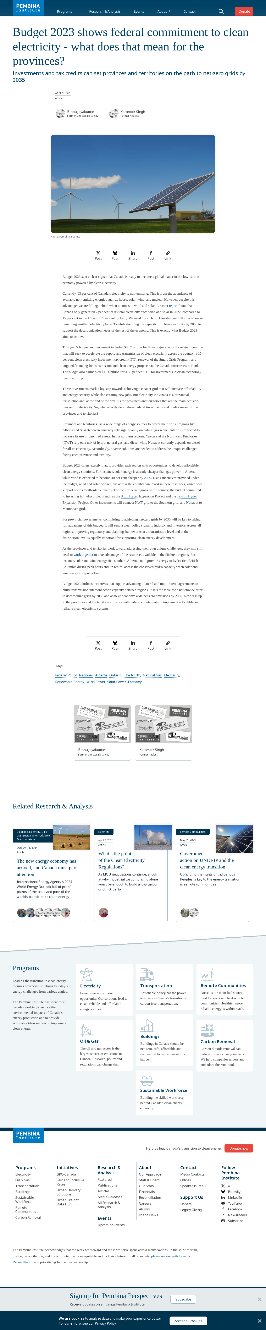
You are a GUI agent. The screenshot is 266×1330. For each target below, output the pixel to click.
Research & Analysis (105, 11)
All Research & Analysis (109, 1204)
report (173, 306)
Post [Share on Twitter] (98, 256)
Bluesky (230, 1192)
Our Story (146, 1186)
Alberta (101, 675)
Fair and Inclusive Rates (70, 1182)
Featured (105, 1179)
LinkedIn (231, 1197)
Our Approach (150, 1174)
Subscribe (232, 1221)
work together (83, 555)
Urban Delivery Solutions (69, 1192)
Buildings (22, 1191)
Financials (147, 1191)
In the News (148, 1215)
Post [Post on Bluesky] (115, 256)
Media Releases (110, 1197)
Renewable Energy (69, 682)
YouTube (231, 1203)
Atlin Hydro (129, 496)
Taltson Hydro (187, 496)
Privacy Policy (105, 1323)
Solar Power (116, 682)
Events (139, 11)
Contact (189, 11)
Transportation (27, 1186)
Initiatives (67, 1167)
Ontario (115, 675)
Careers (145, 1203)
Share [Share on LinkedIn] (133, 256)
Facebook (232, 1209)
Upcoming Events (111, 1225)
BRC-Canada (66, 1174)
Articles (104, 1191)
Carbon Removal (28, 1217)
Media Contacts (192, 1174)
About (162, 11)
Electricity (171, 675)
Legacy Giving (191, 1210)
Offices (185, 1180)
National (86, 675)
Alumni (144, 1209)
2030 (147, 478)
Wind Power (96, 682)
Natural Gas (152, 675)
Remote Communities (25, 1209)
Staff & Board (149, 1180)
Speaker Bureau (193, 1186)
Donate (244, 11)
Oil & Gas (22, 1180)
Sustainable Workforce (24, 1199)
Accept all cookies (188, 1321)
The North (132, 675)
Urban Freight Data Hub (68, 1202)
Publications (107, 1185)
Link (167, 256)
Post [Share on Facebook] (151, 256)
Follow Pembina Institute (230, 1173)
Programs (64, 11)
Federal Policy (66, 675)
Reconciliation (150, 1197)
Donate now (238, 1148)
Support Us (191, 1197)
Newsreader (234, 1215)
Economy (135, 682)
